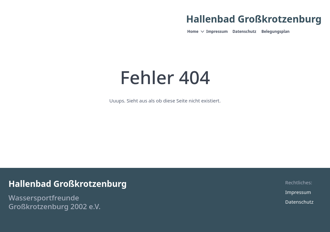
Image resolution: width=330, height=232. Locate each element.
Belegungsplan (275, 31)
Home (193, 31)
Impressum (217, 31)
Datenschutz (245, 31)
